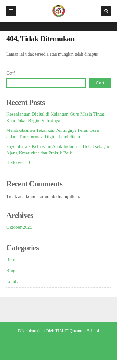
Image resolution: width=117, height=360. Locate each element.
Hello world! (18, 162)
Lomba (13, 281)
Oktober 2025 (19, 227)
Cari (10, 73)
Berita (12, 259)
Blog (10, 270)
